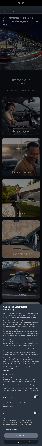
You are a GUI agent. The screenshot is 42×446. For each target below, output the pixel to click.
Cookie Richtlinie (11, 368)
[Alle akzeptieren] (21, 435)
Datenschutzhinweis (26, 368)
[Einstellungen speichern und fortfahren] (21, 441)
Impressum (6, 370)
